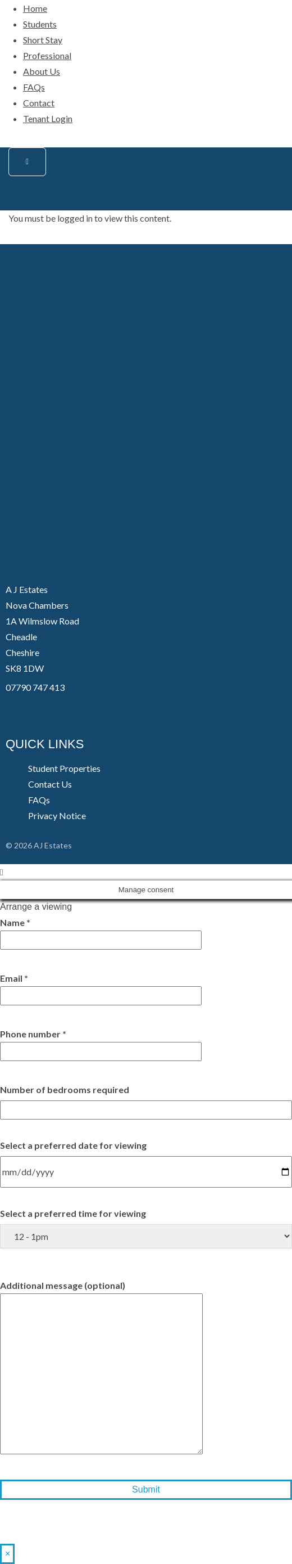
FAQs (34, 87)
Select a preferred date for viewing (73, 1145)
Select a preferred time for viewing (73, 1213)
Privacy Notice (57, 815)
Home (35, 8)
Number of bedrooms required (64, 1089)
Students (40, 24)
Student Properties (64, 768)
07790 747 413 (35, 687)
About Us (41, 71)
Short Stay (42, 39)
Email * (101, 987)
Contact (38, 102)
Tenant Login (47, 118)
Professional (47, 55)
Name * (101, 931)
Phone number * (101, 1042)
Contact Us (50, 784)
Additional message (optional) (101, 1368)
